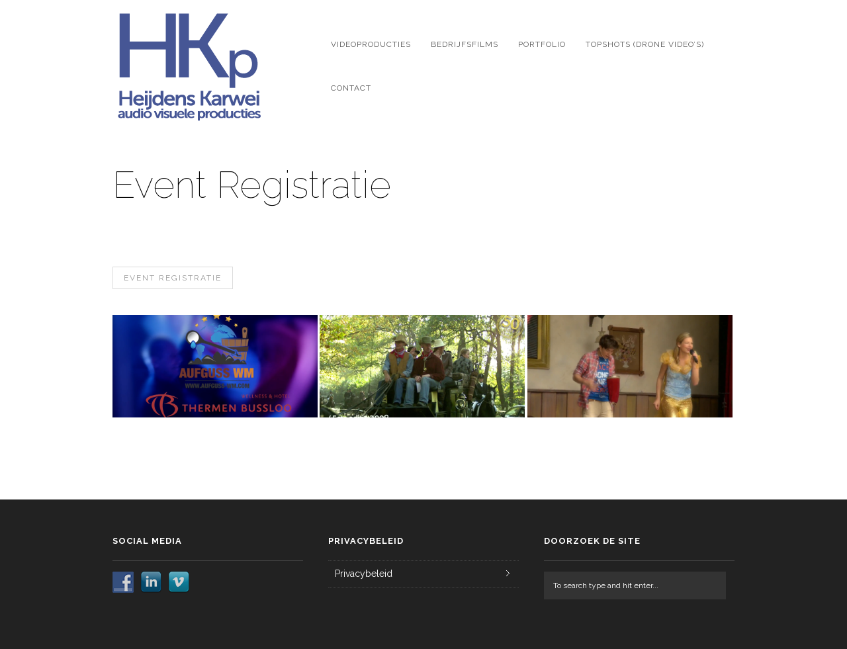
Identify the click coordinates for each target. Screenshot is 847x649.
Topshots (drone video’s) (645, 44)
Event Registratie (173, 277)
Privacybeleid (363, 573)
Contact (351, 88)
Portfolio (542, 44)
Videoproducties (371, 44)
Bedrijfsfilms (464, 44)
